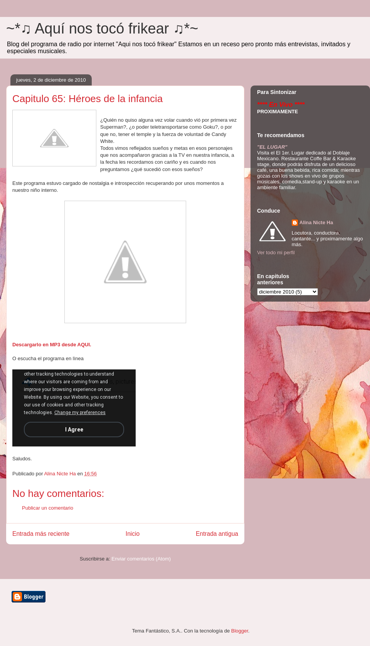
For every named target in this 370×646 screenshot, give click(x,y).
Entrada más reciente (40, 533)
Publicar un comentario (47, 508)
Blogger (239, 631)
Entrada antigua (217, 533)
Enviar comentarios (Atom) (141, 559)
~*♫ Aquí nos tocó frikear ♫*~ (102, 28)
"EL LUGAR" (272, 147)
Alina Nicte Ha (316, 222)
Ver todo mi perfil (276, 252)
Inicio (133, 533)
